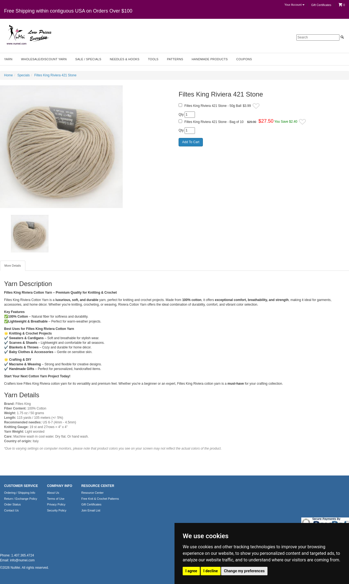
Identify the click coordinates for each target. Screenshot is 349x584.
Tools (153, 59)
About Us (53, 492)
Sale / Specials (88, 59)
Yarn (8, 59)
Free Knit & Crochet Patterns (100, 498)
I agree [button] (191, 571)
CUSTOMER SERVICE (21, 486)
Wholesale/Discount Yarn (44, 59)
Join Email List (90, 510)
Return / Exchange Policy (20, 498)
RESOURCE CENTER (97, 486)
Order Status (12, 504)
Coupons (244, 59)
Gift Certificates (321, 5)
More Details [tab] (12, 265)
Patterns (175, 59)
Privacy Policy (56, 504)
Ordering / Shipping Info (19, 492)
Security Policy (57, 510)
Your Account (294, 4)
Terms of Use (56, 498)
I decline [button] (210, 571)
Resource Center (92, 492)
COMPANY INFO (59, 486)
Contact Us (11, 510)
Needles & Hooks (125, 59)
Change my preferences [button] (244, 571)
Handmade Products (210, 59)
